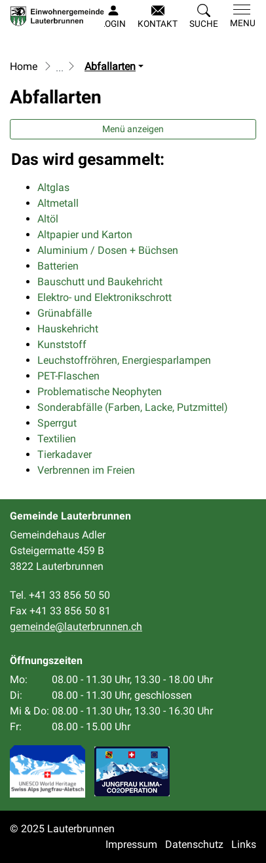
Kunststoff (61, 344)
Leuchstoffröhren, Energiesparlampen (124, 360)
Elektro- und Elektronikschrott (104, 297)
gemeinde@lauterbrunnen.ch (76, 626)
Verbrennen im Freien (86, 470)
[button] (203, 17)
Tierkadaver (64, 454)
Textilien (56, 438)
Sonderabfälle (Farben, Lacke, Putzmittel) (132, 407)
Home (23, 66)
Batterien (58, 266)
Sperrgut (57, 423)
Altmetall (58, 203)
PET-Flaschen (68, 376)
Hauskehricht (67, 329)
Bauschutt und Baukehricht (99, 281)
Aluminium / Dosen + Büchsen (107, 250)
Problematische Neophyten (99, 391)
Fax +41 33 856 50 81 (60, 611)
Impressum (131, 844)
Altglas (53, 187)
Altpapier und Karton (84, 234)
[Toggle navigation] (240, 16)
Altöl (47, 219)
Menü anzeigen (133, 129)
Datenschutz (194, 844)
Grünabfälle (64, 313)
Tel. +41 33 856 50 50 (60, 595)
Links (243, 844)
